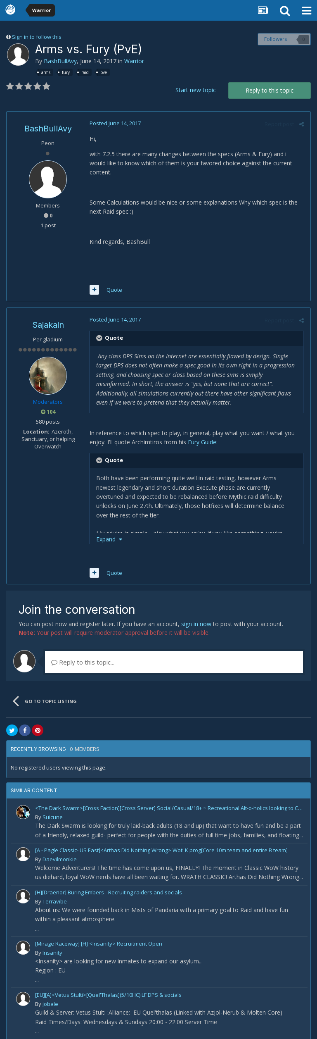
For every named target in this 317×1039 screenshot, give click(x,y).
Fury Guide (201, 433)
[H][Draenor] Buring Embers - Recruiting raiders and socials (108, 883)
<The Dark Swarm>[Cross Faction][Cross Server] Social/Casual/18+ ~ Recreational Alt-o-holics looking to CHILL (170, 799)
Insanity (52, 943)
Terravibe (55, 892)
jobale (50, 994)
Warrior (134, 61)
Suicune (53, 808)
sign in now (196, 615)
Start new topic (195, 90)
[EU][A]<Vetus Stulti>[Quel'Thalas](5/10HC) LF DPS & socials (108, 985)
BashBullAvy (60, 61)
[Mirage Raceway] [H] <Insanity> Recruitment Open (98, 934)
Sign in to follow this (37, 37)
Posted (114, 123)
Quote (114, 280)
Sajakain (48, 316)
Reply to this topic (269, 90)
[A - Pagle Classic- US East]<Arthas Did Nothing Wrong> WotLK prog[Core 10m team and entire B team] (161, 841)
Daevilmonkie (60, 850)
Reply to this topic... (82, 653)
